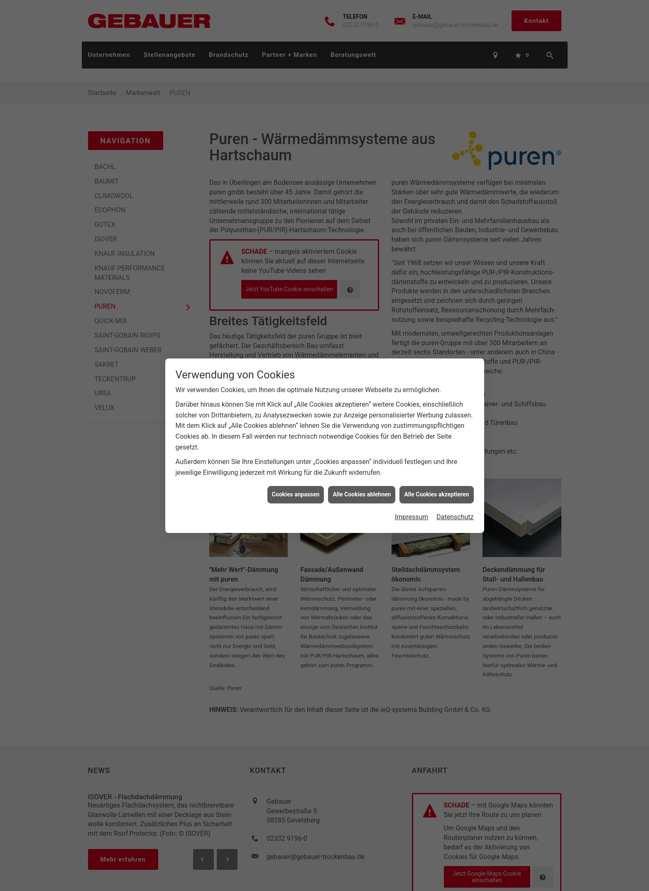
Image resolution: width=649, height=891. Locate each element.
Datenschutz (454, 505)
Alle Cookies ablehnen (362, 482)
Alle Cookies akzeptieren (436, 482)
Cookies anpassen (296, 482)
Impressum (412, 505)
